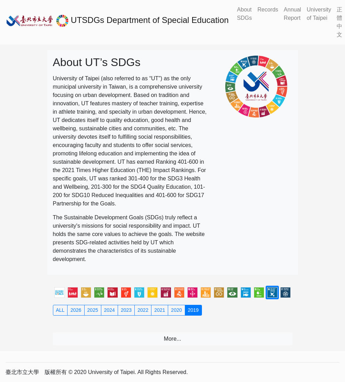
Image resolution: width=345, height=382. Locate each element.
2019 (193, 310)
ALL (60, 310)
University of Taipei (319, 14)
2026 (75, 310)
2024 (109, 310)
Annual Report (292, 14)
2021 (159, 310)
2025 (92, 310)
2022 (143, 310)
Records (268, 10)
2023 (126, 310)
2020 (176, 310)
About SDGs (244, 14)
